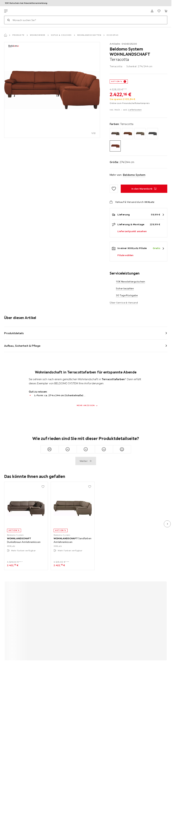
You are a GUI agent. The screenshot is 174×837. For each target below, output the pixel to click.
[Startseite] (5, 35)
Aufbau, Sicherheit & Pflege (22, 345)
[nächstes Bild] (167, 523)
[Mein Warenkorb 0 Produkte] (165, 11)
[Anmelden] (152, 11)
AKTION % (116, 81)
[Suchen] (8, 20)
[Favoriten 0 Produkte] (159, 11)
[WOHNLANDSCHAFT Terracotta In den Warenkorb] (144, 189)
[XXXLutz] (20, 11)
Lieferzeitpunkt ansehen (132, 231)
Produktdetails (14, 333)
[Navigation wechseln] (6, 11)
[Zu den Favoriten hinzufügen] (114, 189)
